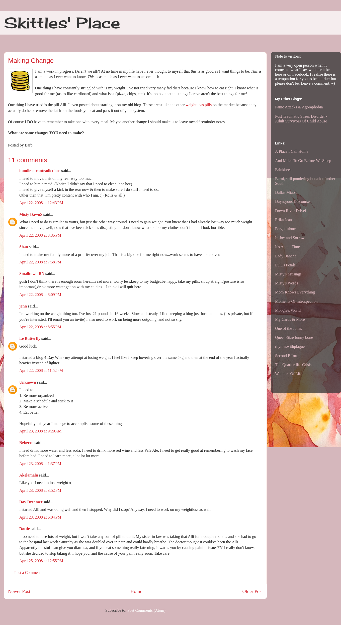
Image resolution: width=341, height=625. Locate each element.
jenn (23, 306)
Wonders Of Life (288, 374)
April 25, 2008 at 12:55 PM (41, 561)
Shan (23, 247)
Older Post (252, 591)
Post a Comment (27, 572)
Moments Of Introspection (296, 301)
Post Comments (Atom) (146, 610)
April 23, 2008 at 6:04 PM (40, 517)
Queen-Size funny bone (294, 337)
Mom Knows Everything (295, 292)
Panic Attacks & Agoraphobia (299, 107)
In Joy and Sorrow (290, 238)
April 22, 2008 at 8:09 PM (40, 294)
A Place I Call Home (291, 151)
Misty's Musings (288, 274)
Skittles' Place (62, 23)
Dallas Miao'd (286, 192)
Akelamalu (28, 475)
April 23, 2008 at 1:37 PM (40, 463)
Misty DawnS (30, 214)
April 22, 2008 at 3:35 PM (40, 235)
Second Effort (286, 356)
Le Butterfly (29, 338)
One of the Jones (288, 328)
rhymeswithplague (290, 346)
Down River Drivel (290, 211)
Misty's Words (286, 283)
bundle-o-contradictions (39, 171)
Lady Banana (285, 256)
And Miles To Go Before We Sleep (303, 161)
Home (136, 591)
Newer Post (19, 591)
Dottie (24, 529)
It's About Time (287, 247)
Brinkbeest (283, 170)
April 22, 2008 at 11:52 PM (41, 370)
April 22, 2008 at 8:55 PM (40, 327)
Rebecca (26, 442)
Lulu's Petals (285, 265)
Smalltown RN (31, 273)
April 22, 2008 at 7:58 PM (40, 262)
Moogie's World (288, 310)
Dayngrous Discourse (292, 201)
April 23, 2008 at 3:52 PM (40, 490)
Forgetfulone (285, 229)
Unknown (27, 382)
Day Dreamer (30, 502)
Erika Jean (283, 220)
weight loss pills (199, 105)
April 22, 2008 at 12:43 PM (41, 203)
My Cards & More (290, 319)
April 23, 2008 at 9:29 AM (40, 431)
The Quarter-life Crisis (293, 365)
